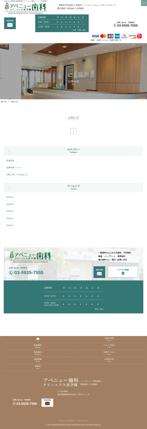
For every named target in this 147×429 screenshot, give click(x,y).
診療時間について (14, 167)
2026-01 (9, 218)
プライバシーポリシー (67, 421)
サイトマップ (83, 421)
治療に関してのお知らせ (17, 174)
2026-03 (9, 204)
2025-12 (9, 225)
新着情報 (10, 160)
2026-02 (9, 211)
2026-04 (9, 197)
